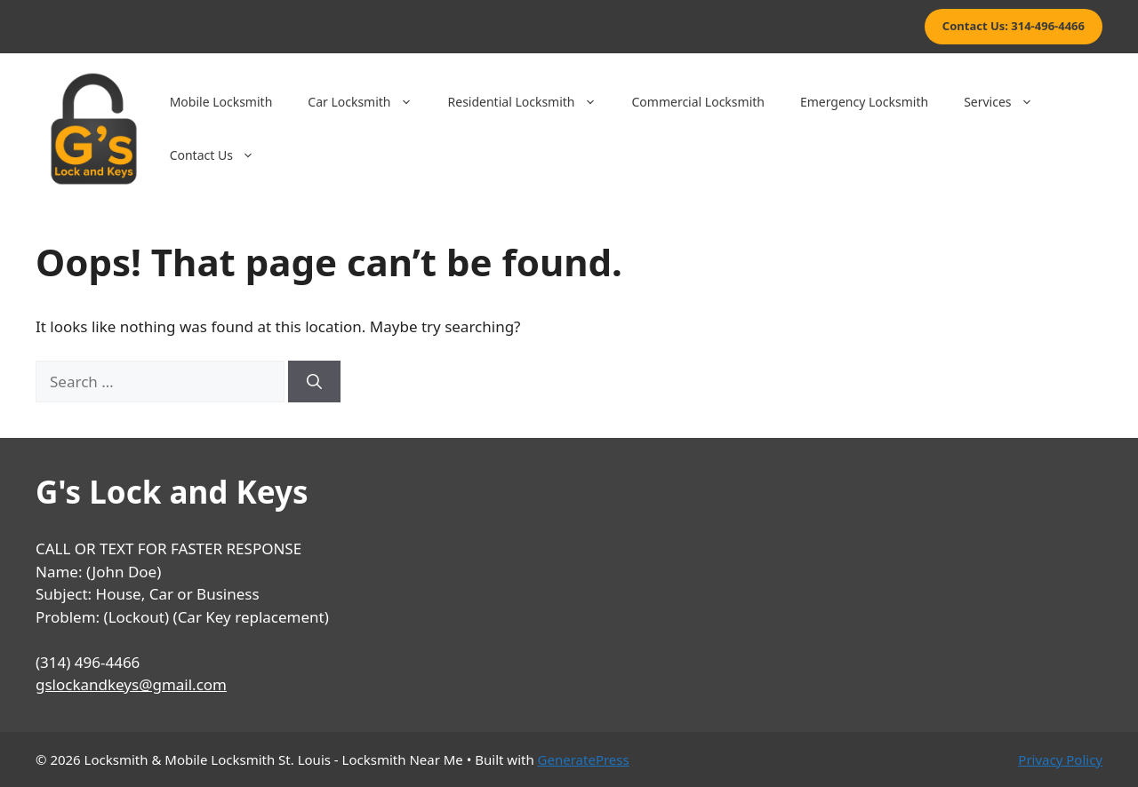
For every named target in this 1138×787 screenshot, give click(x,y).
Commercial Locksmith (698, 101)
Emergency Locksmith (864, 101)
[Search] (314, 382)
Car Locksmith (368, 102)
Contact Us (221, 155)
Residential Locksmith (531, 102)
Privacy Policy (1060, 759)
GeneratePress (583, 759)
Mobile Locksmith (221, 101)
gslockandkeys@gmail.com (131, 684)
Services (1007, 102)
